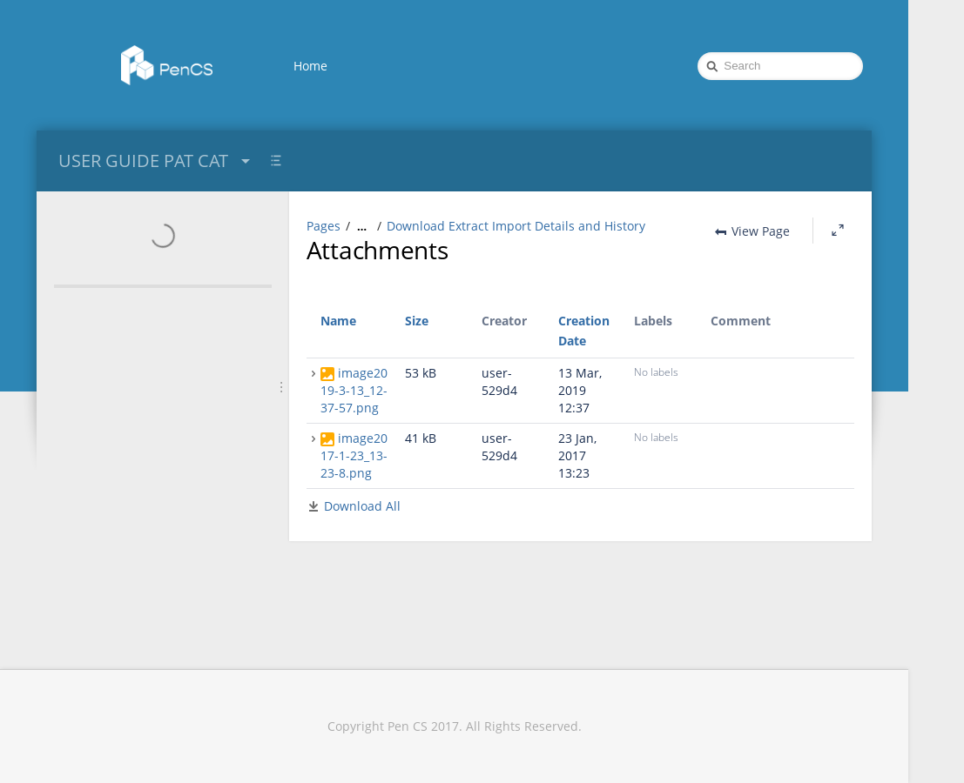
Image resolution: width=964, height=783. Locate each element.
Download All (362, 506)
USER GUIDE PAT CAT (156, 160)
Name (338, 320)
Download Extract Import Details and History (516, 226)
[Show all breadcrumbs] (362, 226)
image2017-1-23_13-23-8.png (354, 455)
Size (416, 320)
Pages (323, 226)
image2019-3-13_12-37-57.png (354, 390)
